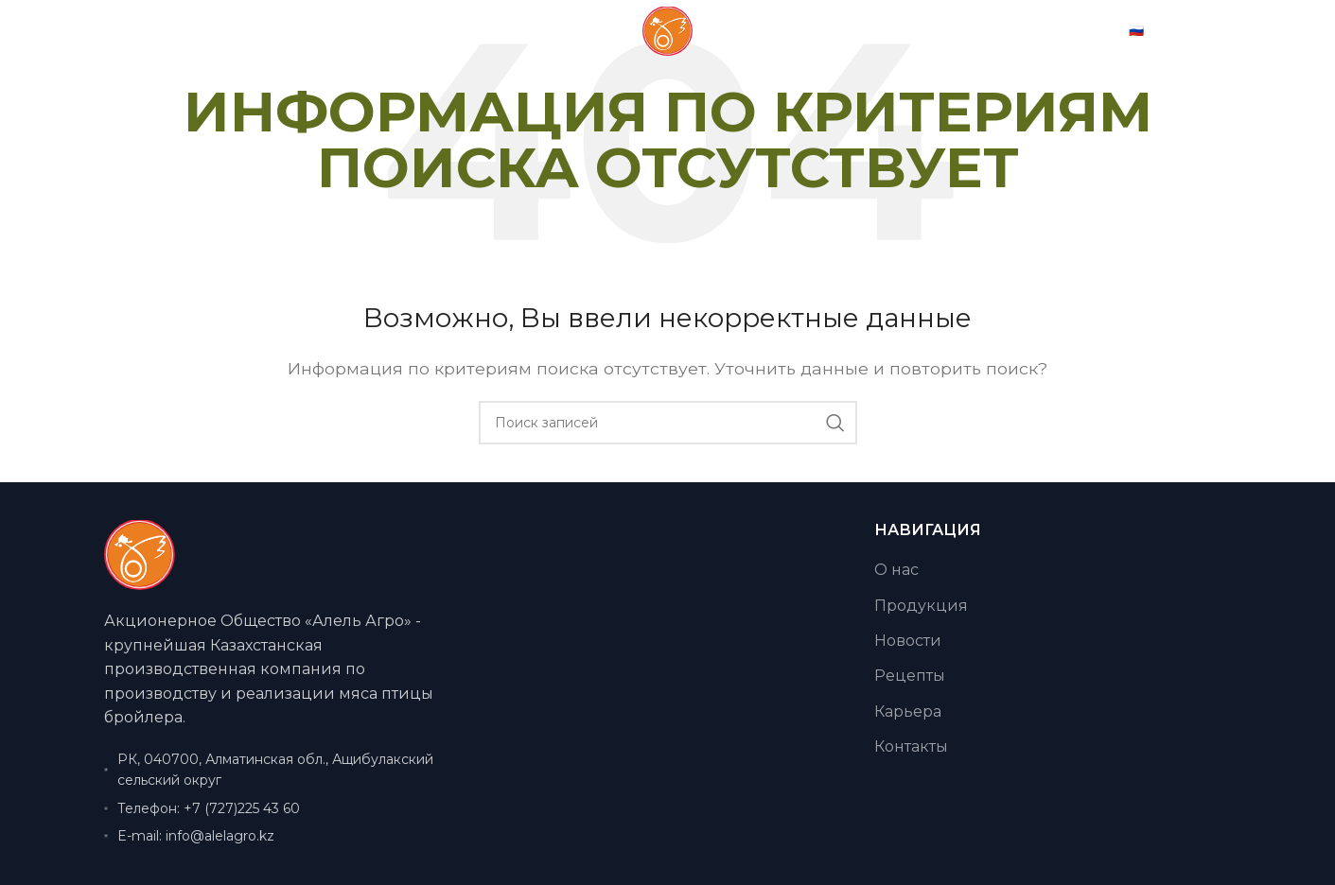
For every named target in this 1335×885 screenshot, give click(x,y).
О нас (896, 570)
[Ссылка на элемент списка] (282, 808)
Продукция (921, 606)
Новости (907, 641)
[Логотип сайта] (667, 49)
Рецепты (909, 676)
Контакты (911, 746)
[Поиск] (668, 422)
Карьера (907, 711)
